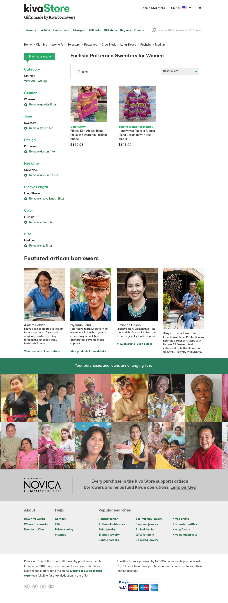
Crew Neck (31, 170)
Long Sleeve (32, 193)
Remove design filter (40, 151)
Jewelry (31, 30)
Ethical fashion (145, 529)
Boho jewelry (107, 529)
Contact (60, 519)
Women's (29, 99)
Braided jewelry (109, 534)
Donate (139, 30)
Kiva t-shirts (181, 519)
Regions (125, 30)
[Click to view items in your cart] (199, 9)
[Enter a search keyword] (176, 30)
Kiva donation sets (185, 534)
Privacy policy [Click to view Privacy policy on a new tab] (64, 529)
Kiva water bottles (185, 524)
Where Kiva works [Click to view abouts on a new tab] (36, 524)
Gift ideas (110, 30)
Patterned (30, 146)
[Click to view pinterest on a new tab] (28, 586)
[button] (154, 31)
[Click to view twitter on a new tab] (36, 586)
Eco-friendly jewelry (149, 519)
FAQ (57, 524)
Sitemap (60, 534)
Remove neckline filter (41, 175)
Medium (29, 240)
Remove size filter (38, 245)
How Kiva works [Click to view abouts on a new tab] (34, 519)
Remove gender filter (40, 104)
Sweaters (30, 123)
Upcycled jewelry (147, 540)
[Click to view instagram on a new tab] (44, 586)
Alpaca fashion (108, 519)
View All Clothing (35, 81)
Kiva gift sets (181, 529)
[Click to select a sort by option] (180, 71)
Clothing (29, 76)
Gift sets (94, 30)
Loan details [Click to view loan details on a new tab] (52, 351)
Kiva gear (79, 30)
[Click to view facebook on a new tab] (52, 586)
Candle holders (108, 540)
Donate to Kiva (34, 529)
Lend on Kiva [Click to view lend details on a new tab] (183, 487)
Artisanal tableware (111, 524)
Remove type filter (38, 128)
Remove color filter (39, 222)
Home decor (61, 30)
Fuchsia (29, 217)
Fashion (45, 30)
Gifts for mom (145, 534)
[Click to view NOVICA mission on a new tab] (42, 485)
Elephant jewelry (147, 524)
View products (33, 351)
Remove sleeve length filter (44, 198)
